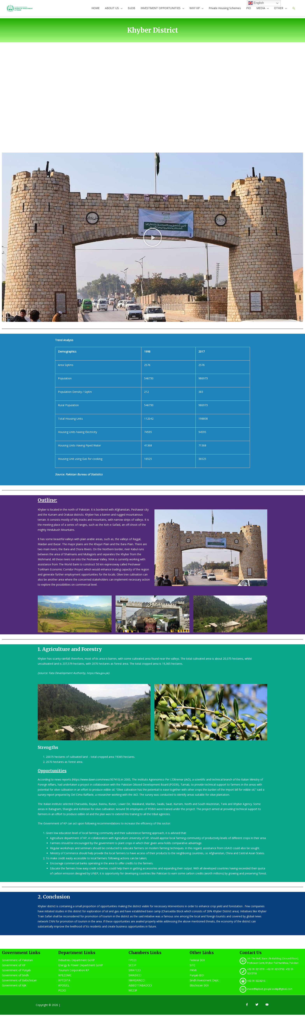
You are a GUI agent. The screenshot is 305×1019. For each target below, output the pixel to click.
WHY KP (194, 10)
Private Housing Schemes (225, 10)
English (256, 3)
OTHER (278, 10)
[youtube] (267, 1008)
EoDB (131, 10)
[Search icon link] (293, 10)
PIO (248, 10)
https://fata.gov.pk (98, 677)
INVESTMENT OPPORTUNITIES (160, 10)
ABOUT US (112, 10)
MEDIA (260, 10)
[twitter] (260, 1008)
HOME (95, 10)
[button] (152, 241)
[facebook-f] (250, 1008)
